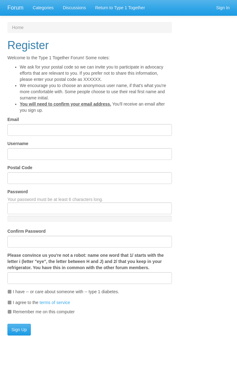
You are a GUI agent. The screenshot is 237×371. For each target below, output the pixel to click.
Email (13, 119)
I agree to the (38, 302)
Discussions (74, 7)
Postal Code (19, 167)
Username (17, 143)
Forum (15, 8)
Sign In (223, 7)
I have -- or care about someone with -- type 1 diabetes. (63, 291)
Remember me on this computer (41, 311)
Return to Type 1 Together (120, 7)
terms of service (55, 302)
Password (17, 191)
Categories (43, 7)
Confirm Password (26, 231)
